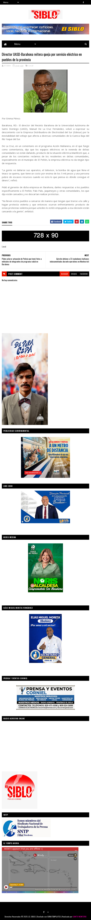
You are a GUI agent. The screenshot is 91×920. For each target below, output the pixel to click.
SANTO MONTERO (79, 916)
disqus (74, 274)
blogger (64, 274)
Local (30, 65)
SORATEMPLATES (54, 916)
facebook (84, 274)
